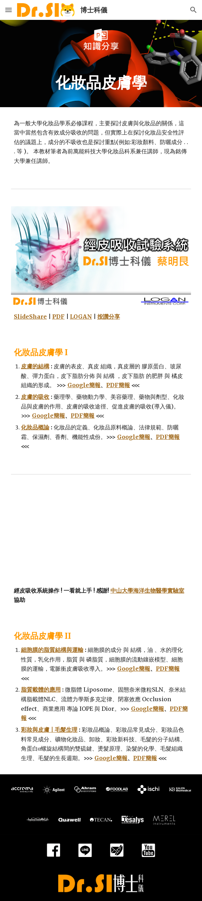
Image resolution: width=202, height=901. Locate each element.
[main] (101, 82)
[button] (8, 10)
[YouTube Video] (101, 536)
